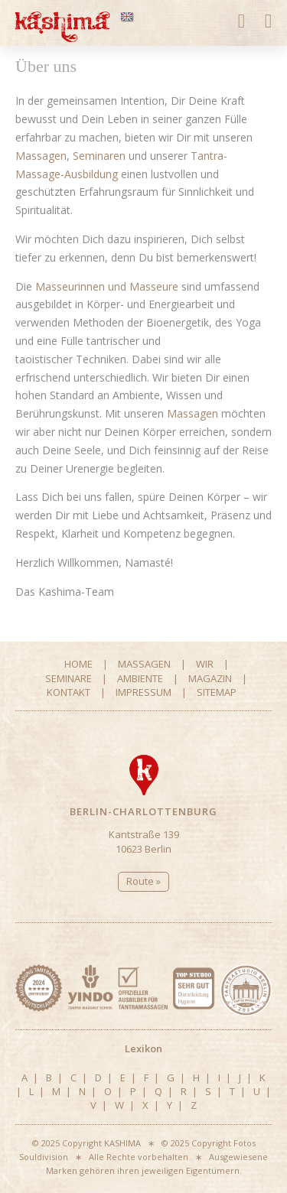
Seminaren (99, 155)
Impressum (143, 692)
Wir (205, 664)
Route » (143, 881)
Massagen (41, 155)
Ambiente (140, 678)
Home (78, 664)
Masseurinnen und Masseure (106, 286)
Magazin (210, 678)
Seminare (68, 678)
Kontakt (68, 692)
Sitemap (216, 692)
